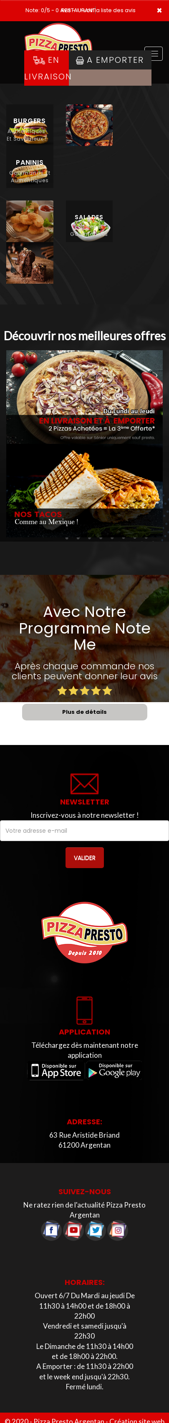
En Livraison (46, 68)
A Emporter (110, 60)
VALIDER (85, 858)
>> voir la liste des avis (106, 10)
